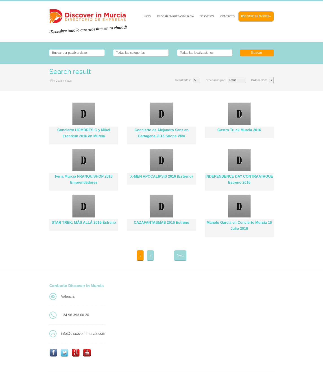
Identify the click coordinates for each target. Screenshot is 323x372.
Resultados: (183, 80)
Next (180, 255)
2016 (59, 80)
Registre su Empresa (256, 16)
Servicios (207, 16)
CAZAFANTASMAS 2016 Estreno (161, 222)
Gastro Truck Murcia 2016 (239, 130)
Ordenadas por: (215, 80)
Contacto (227, 16)
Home (51, 81)
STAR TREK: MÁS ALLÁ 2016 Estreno (84, 222)
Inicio (147, 16)
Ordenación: (259, 80)
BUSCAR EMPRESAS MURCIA (175, 16)
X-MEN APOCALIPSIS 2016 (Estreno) (161, 176)
